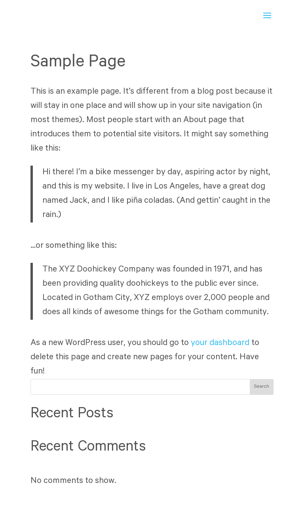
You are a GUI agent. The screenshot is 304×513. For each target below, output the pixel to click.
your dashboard (220, 343)
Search (261, 387)
